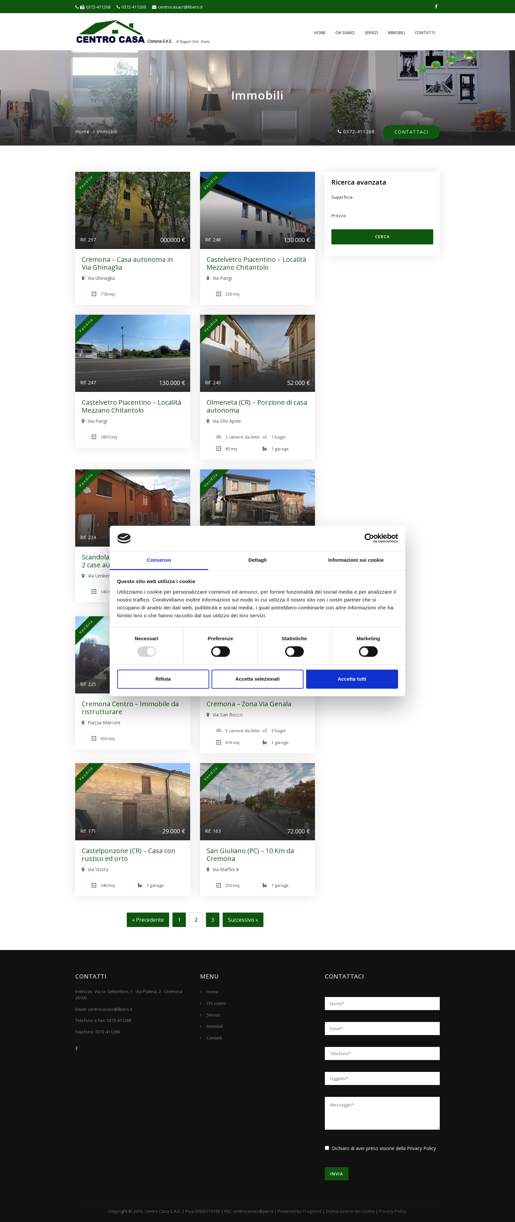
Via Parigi (219, 278)
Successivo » (243, 919)
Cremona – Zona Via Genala (249, 703)
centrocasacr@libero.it (177, 7)
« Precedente (148, 919)
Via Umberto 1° (101, 576)
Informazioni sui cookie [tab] (356, 560)
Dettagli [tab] (257, 560)
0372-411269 (131, 7)
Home (319, 32)
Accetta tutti (352, 679)
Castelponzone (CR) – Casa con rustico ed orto (128, 854)
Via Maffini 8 (223, 869)
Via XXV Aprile (224, 421)
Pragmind (312, 1211)
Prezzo (338, 215)
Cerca (382, 236)
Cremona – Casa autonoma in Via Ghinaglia (127, 263)
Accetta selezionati (257, 679)
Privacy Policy (421, 1148)
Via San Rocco (225, 715)
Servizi (371, 32)
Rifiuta (163, 679)
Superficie (342, 197)
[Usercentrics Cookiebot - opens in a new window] (369, 538)
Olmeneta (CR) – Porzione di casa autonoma (257, 406)
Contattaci (411, 132)
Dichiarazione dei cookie (350, 1211)
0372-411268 (92, 7)
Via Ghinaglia (98, 278)
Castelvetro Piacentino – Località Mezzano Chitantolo (256, 263)
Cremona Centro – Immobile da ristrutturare (130, 707)
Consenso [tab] (159, 560)
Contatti (425, 32)
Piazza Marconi (101, 722)
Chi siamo (345, 32)
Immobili (396, 32)
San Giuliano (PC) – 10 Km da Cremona (250, 854)
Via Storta (95, 869)
